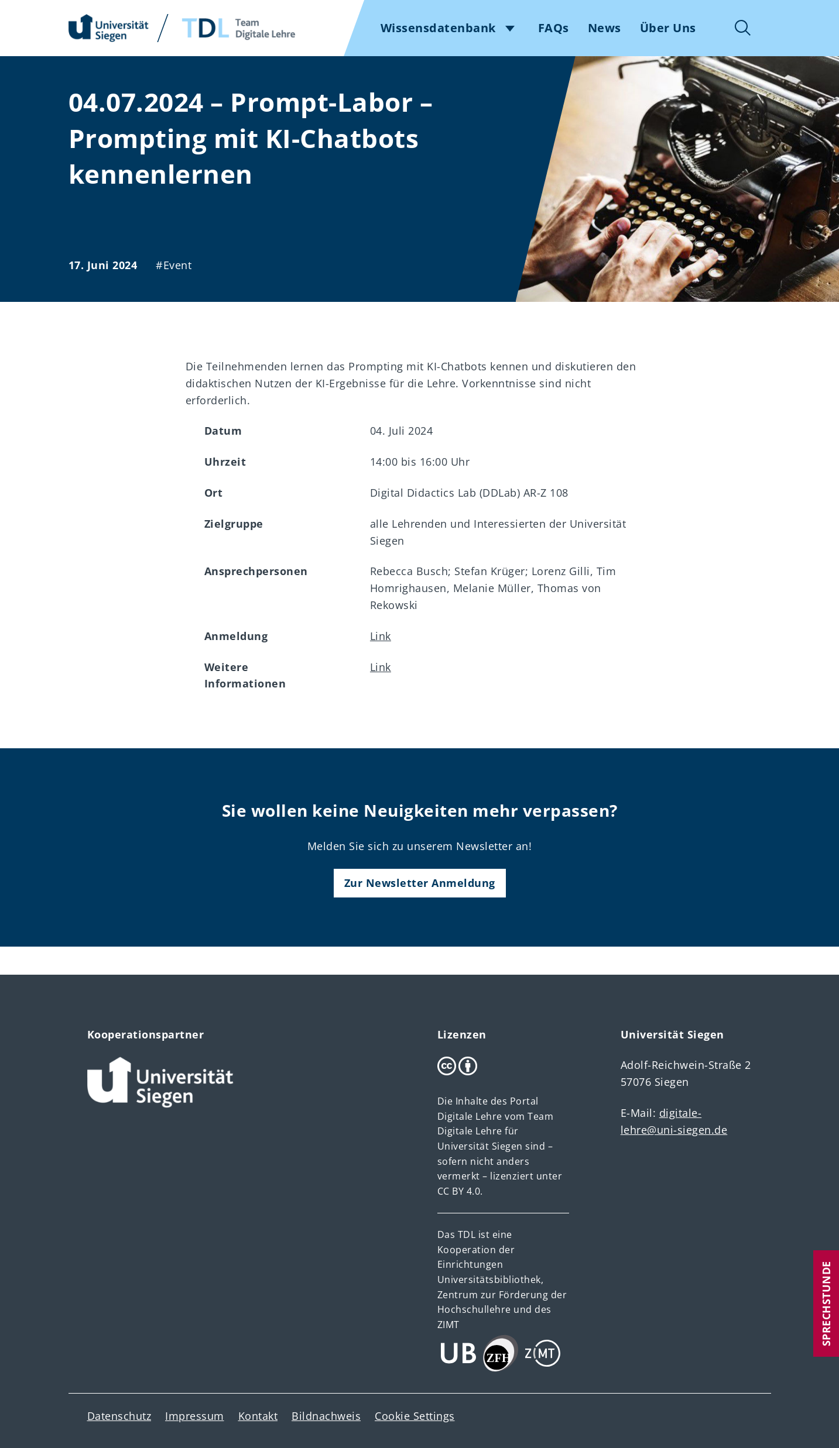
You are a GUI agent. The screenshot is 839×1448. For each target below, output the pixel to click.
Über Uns (668, 28)
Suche (743, 28)
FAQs (553, 28)
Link (380, 636)
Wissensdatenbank (438, 28)
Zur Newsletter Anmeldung (419, 883)
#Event (173, 265)
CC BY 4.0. (460, 1191)
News (604, 28)
